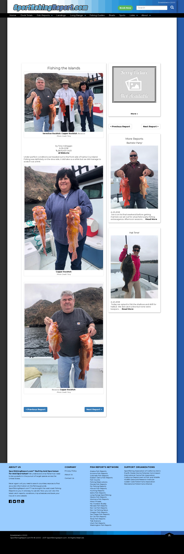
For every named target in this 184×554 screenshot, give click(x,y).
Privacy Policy (71, 471)
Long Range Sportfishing (100, 495)
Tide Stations (95, 521)
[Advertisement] (92, 40)
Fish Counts (95, 480)
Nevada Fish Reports (98, 506)
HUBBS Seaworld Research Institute (139, 479)
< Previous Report (35, 409)
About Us (69, 474)
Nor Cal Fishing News (99, 510)
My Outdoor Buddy (98, 504)
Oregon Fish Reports (98, 512)
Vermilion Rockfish (52, 134)
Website (64, 153)
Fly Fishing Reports (98, 486)
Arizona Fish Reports (99, 473)
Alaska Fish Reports (98, 471)
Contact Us (69, 478)
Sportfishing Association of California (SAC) (142, 471)
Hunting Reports (97, 490)
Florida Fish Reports (98, 484)
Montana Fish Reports (99, 499)
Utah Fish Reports (97, 523)
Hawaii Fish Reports (98, 488)
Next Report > (94, 409)
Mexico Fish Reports (98, 497)
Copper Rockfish (69, 134)
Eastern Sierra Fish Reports (101, 477)
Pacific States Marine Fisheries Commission (142, 473)
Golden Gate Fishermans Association (139, 482)
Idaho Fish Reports (98, 493)
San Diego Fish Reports (100, 514)
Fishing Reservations (98, 482)
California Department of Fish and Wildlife (142, 477)
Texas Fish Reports (97, 519)
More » (134, 113)
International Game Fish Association (139, 475)
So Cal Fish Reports (98, 516)
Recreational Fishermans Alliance (138, 484)
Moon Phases (95, 501)
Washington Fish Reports (100, 525)
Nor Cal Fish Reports (98, 508)
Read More (151, 219)
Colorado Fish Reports (99, 475)
